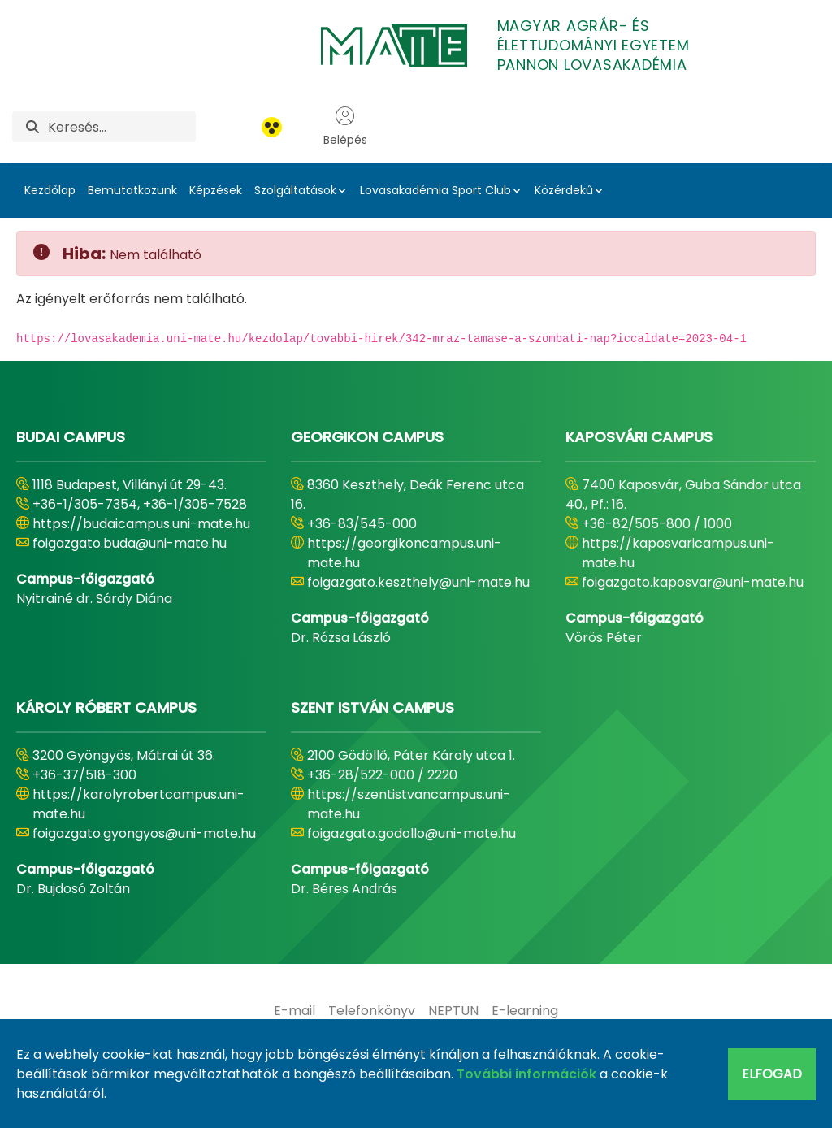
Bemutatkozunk (132, 190)
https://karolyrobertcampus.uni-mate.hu (138, 804)
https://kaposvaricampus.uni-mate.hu (678, 553)
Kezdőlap (50, 190)
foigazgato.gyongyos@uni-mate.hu (144, 833)
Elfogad (772, 1074)
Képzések (215, 190)
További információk (526, 1074)
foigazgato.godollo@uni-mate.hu (411, 833)
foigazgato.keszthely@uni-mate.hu (418, 582)
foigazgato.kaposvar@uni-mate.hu (693, 582)
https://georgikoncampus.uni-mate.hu (404, 553)
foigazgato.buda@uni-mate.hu (129, 543)
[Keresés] (122, 126)
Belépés (345, 127)
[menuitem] (294, 1011)
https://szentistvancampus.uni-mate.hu (408, 804)
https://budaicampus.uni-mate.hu (141, 523)
